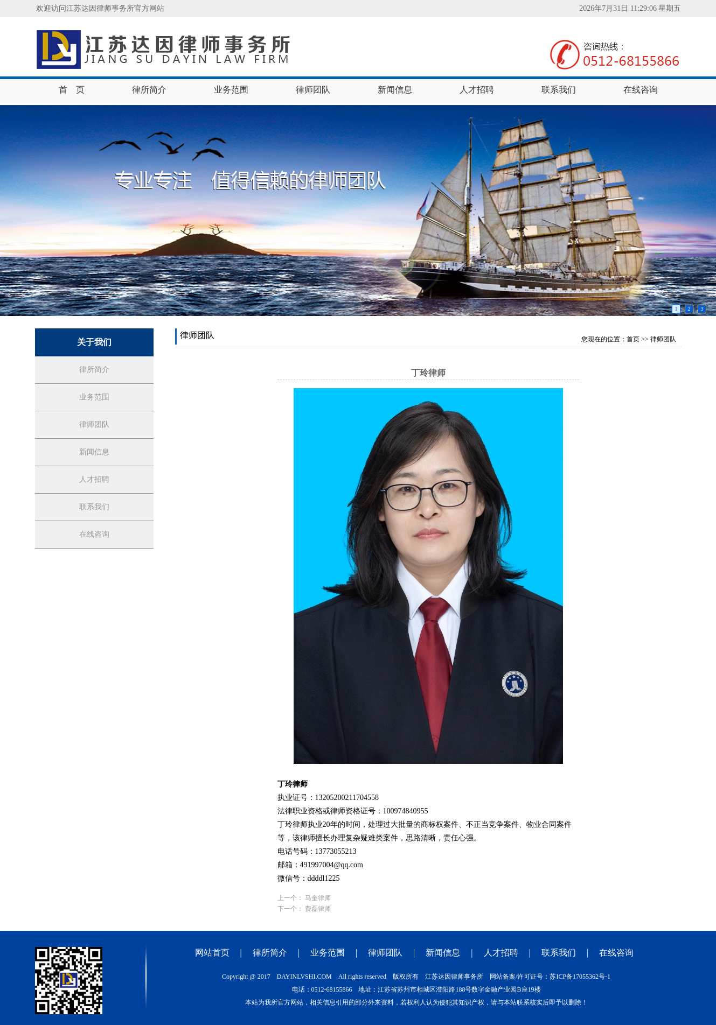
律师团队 (313, 89)
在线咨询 (640, 89)
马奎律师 (318, 898)
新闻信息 (395, 89)
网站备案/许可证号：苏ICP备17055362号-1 (550, 976)
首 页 (72, 89)
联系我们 (558, 89)
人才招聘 (477, 89)
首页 (633, 339)
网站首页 (212, 952)
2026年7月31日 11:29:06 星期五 (630, 8)
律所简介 (149, 89)
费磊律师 (318, 908)
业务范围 (231, 89)
